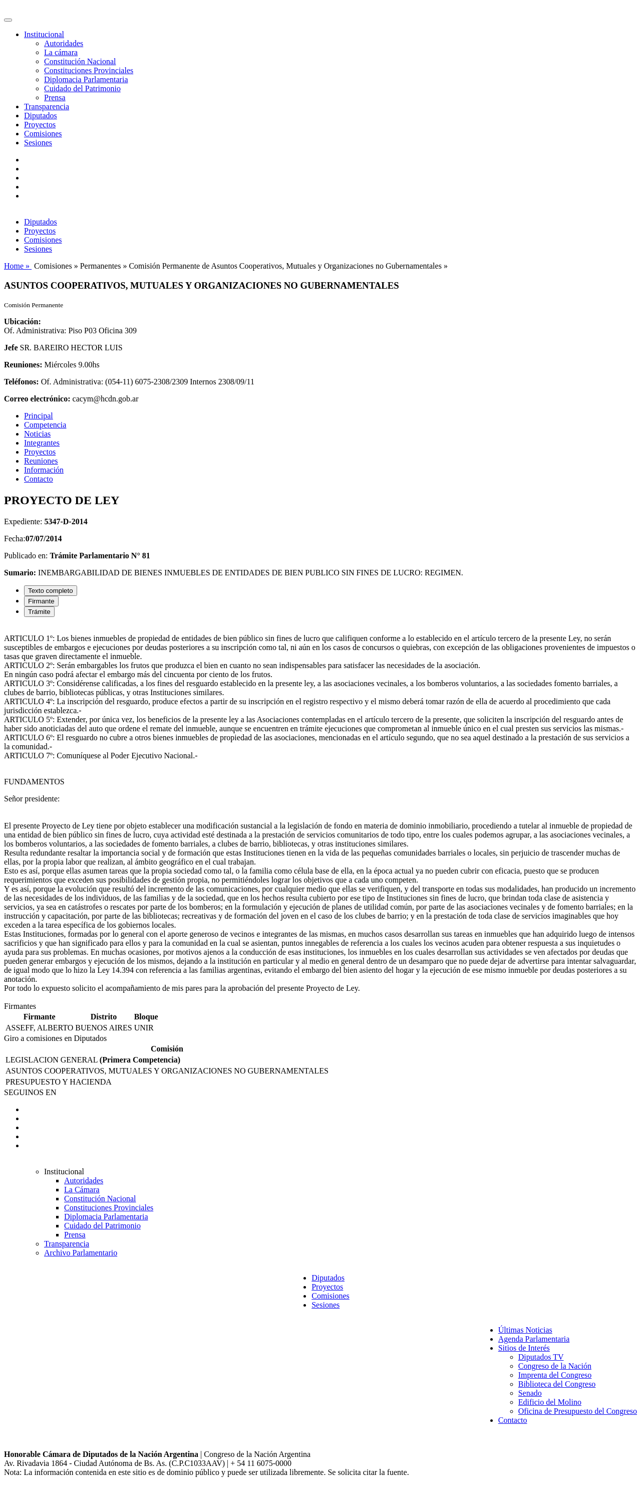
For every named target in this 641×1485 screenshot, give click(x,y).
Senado (530, 1393)
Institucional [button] (44, 34)
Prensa (55, 97)
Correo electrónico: (37, 398)
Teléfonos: (21, 381)
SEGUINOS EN (30, 1092)
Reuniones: (23, 364)
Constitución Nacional (80, 61)
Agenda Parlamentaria (534, 1339)
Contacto (38, 479)
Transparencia (46, 106)
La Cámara (82, 1189)
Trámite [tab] (39, 611)
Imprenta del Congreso (555, 1375)
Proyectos (40, 124)
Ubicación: (22, 321)
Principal (38, 415)
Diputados (40, 115)
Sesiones (38, 142)
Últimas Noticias (525, 1330)
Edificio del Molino (549, 1402)
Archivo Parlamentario (80, 1252)
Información (44, 470)
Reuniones (41, 461)
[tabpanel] (320, 813)
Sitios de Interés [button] (524, 1348)
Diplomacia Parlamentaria (86, 79)
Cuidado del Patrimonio (82, 88)
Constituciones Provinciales (88, 70)
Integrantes (42, 443)
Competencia (45, 424)
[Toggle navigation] (8, 20)
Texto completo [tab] (50, 590)
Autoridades (63, 43)
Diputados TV (541, 1357)
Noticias (37, 434)
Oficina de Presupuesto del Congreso (577, 1411)
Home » (18, 266)
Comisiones (43, 133)
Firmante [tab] (41, 601)
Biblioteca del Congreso (557, 1384)
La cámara (61, 52)
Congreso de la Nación (554, 1366)
